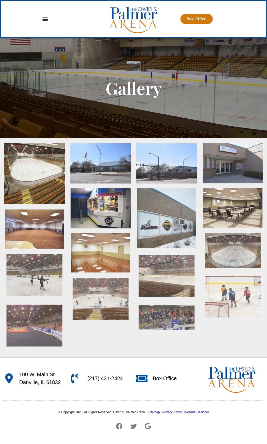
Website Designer (196, 412)
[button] (45, 19)
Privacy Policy (172, 412)
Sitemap (154, 412)
